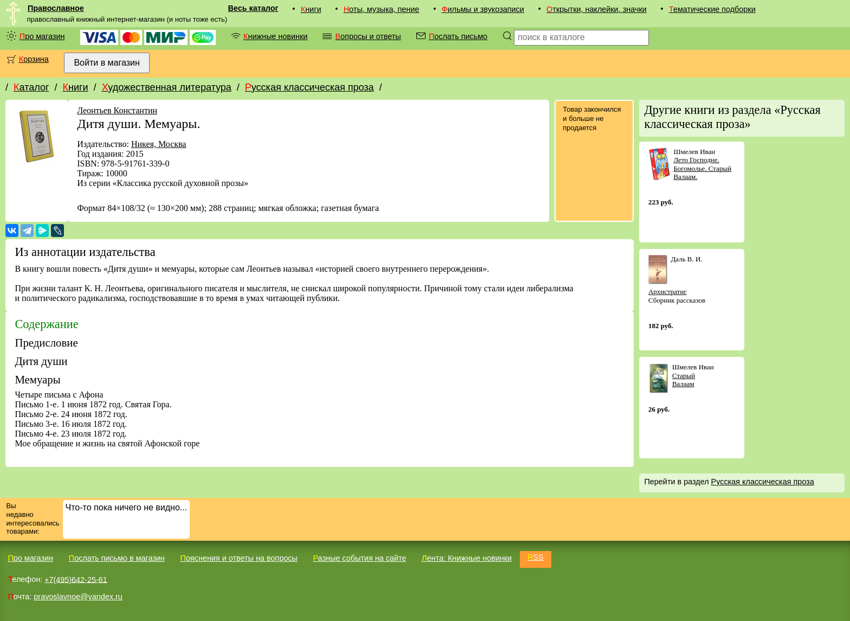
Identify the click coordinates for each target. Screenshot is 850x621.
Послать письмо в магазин (117, 558)
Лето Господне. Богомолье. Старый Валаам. (702, 168)
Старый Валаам (683, 380)
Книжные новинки (275, 36)
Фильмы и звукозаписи (483, 9)
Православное (56, 8)
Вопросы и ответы (368, 36)
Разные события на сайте (359, 558)
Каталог (31, 87)
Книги (311, 9)
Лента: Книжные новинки (467, 558)
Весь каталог (253, 8)
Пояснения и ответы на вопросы (239, 558)
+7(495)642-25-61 (75, 579)
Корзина (34, 59)
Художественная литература (166, 87)
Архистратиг (667, 291)
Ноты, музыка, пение (382, 9)
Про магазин (42, 36)
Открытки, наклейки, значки (596, 9)
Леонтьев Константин (117, 110)
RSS (535, 557)
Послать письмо (458, 36)
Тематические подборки (712, 9)
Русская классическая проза (309, 87)
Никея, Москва (158, 144)
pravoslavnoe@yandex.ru (78, 596)
